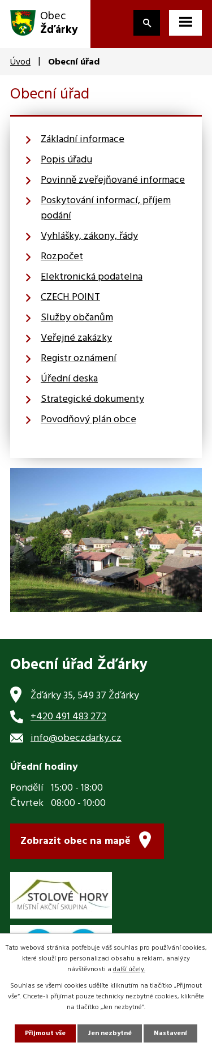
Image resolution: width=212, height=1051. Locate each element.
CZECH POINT (70, 297)
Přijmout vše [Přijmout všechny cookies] (45, 1033)
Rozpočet (62, 256)
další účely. (129, 969)
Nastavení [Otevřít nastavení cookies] (170, 1033)
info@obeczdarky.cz (76, 738)
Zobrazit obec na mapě (75, 841)
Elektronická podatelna (91, 277)
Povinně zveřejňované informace (113, 180)
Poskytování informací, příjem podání (106, 208)
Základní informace (82, 139)
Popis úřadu (66, 160)
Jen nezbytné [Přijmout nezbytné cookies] (110, 1033)
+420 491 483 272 (68, 717)
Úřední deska (69, 379)
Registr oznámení (78, 358)
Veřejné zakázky (76, 338)
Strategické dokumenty (92, 399)
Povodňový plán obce (88, 419)
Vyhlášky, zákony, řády (89, 236)
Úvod (20, 62)
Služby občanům (77, 318)
